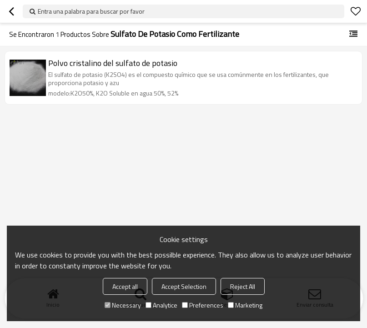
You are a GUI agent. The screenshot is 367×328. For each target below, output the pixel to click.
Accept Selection (183, 286)
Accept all (125, 286)
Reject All (242, 286)
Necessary (123, 305)
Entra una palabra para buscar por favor (91, 11)
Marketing (245, 305)
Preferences (202, 305)
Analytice (161, 305)
